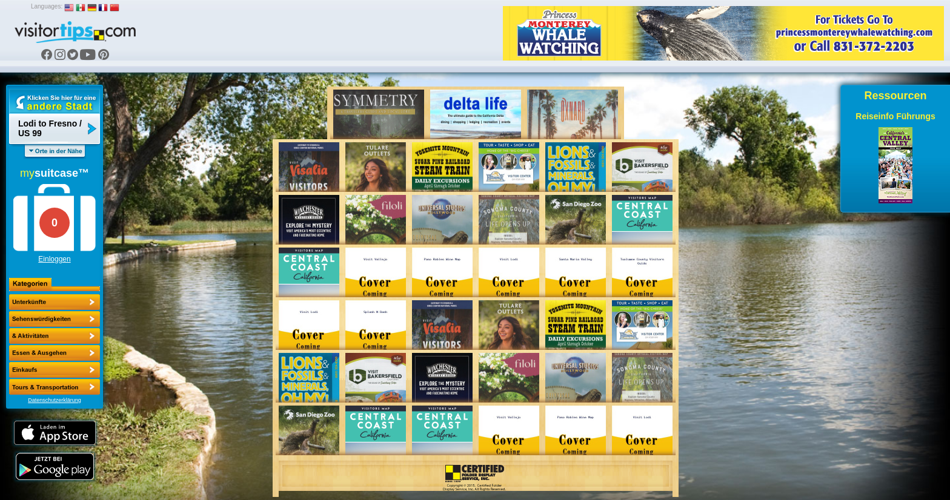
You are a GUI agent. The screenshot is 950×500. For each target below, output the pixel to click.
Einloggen (54, 259)
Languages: (46, 6)
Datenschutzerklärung (54, 400)
